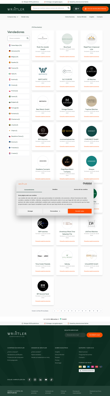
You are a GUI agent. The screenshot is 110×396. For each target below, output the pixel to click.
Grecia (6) (13, 85)
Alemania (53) (14, 51)
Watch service (83, 352)
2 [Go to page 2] (61, 311)
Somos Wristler (82, 17)
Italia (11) (12, 74)
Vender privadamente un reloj (40, 357)
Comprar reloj (12, 17)
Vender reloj (25, 17)
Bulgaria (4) (13, 102)
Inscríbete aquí (94, 335)
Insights (91, 17)
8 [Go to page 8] (82, 311)
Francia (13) (13, 68)
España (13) (13, 62)
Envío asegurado (12, 360)
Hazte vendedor (36, 355)
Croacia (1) (13, 153)
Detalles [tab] (55, 189)
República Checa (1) (16, 136)
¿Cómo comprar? (12, 352)
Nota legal (58, 363)
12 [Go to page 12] (97, 311)
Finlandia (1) (14, 148)
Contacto (100, 17)
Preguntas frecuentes (85, 355)
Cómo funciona (69, 17)
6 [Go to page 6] (75, 311)
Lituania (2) (13, 125)
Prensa (57, 360)
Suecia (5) (13, 96)
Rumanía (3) (14, 114)
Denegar (30, 211)
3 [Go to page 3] (64, 311)
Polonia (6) (13, 91)
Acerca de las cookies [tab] (81, 189)
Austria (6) (13, 79)
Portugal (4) (13, 108)
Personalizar (55, 211)
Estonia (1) (13, 142)
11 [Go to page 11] (93, 311)
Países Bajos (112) (15, 45)
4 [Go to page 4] (68, 311)
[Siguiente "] (101, 311)
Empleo (57, 357)
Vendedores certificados (14, 355)
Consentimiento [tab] (29, 189)
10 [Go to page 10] (89, 311)
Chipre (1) (13, 131)
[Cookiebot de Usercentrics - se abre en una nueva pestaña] (84, 183)
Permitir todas (79, 211)
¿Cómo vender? (36, 352)
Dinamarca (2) (14, 119)
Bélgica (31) (13, 57)
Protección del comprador (15, 357)
